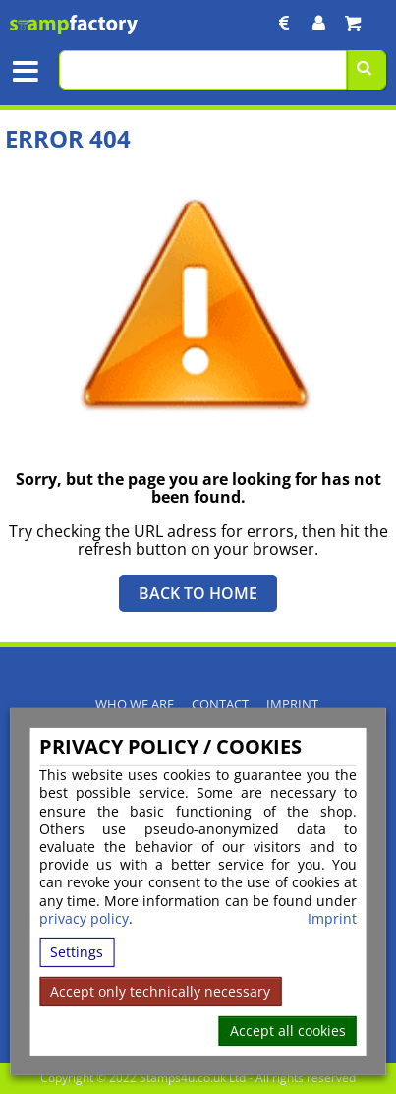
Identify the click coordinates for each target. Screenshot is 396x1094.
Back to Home (198, 593)
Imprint (332, 919)
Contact (220, 705)
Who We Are (134, 705)
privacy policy (84, 918)
